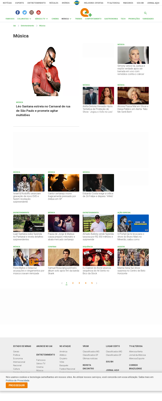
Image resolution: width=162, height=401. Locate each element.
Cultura (16, 369)
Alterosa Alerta (135, 351)
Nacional (17, 365)
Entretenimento (37, 3)
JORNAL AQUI (153, 3)
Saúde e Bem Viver (21, 372)
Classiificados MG (91, 351)
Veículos (53, 3)
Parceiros (128, 3)
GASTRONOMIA (111, 19)
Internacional (19, 362)
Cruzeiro (63, 358)
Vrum (86, 346)
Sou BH (140, 3)
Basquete (64, 365)
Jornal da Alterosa (137, 355)
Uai (14, 26)
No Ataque (65, 346)
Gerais (16, 351)
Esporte (19, 3)
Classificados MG (114, 351)
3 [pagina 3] (79, 283)
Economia (18, 358)
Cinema (39, 367)
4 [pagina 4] (85, 283)
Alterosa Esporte (136, 358)
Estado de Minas (22, 346)
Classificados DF (90, 355)
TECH (123, 19)
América (63, 351)
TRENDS (78, 19)
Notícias (7, 3)
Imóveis (66, 3)
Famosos (40, 360)
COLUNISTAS (23, 19)
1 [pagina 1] (66, 283)
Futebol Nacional (67, 369)
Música (42, 26)
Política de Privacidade (17, 380)
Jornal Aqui (112, 370)
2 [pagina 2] (72, 283)
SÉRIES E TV (40, 19)
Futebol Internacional (69, 372)
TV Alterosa (113, 3)
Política (16, 355)
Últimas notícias (90, 358)
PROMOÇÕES (134, 19)
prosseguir (17, 385)
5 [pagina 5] (92, 283)
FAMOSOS (10, 19)
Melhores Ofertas (93, 3)
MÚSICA (65, 19)
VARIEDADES (148, 19)
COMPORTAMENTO (93, 19)
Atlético (63, 355)
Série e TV (40, 363)
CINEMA (55, 19)
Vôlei (62, 362)
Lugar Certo (113, 346)
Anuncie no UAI (44, 346)
